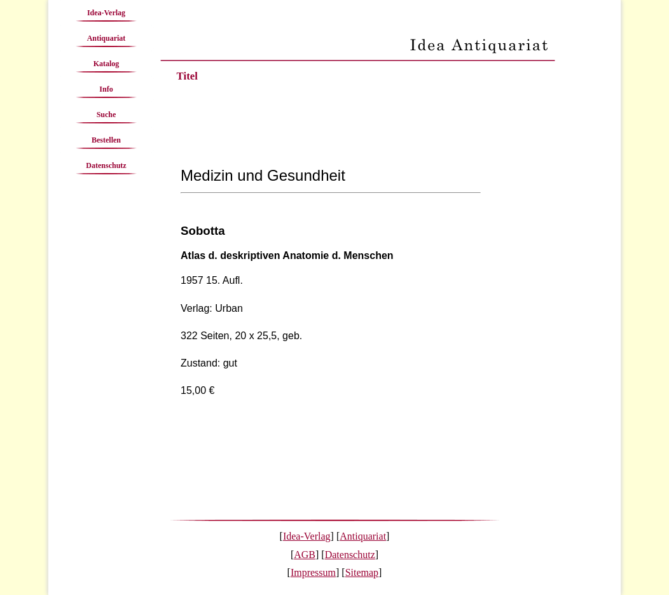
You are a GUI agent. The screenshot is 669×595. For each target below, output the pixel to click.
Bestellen (106, 140)
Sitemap (361, 572)
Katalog (106, 63)
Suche (106, 114)
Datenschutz (106, 165)
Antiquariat (106, 38)
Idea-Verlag (106, 12)
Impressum (313, 572)
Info (106, 89)
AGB (304, 554)
